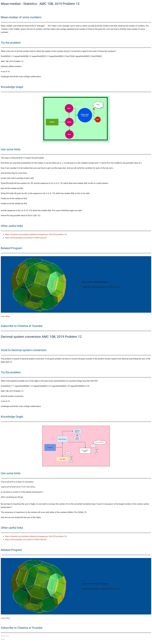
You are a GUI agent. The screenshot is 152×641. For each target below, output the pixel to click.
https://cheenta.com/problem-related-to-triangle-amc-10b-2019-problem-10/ (36, 234)
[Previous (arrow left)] (1, 639)
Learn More (5, 316)
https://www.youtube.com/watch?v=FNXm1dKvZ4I (25, 238)
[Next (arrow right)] (4, 639)
